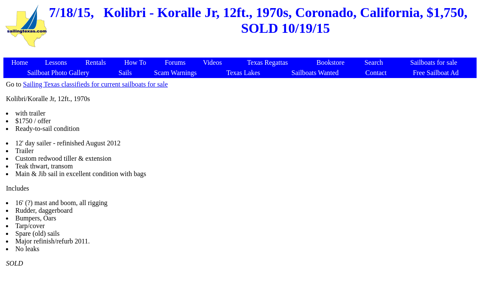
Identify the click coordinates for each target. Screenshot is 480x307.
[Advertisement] (241, 53)
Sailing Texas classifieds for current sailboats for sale (95, 84)
